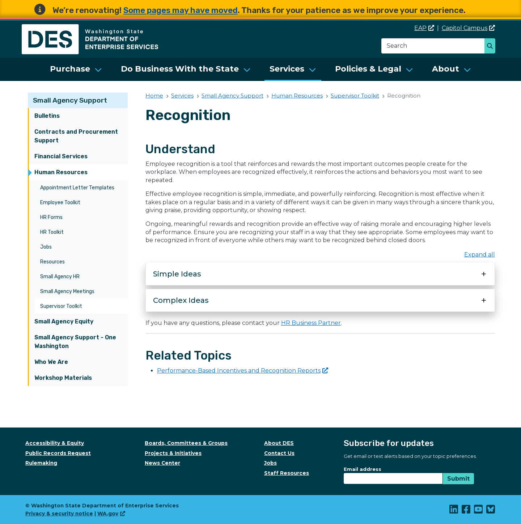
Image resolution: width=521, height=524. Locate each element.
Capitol (468, 28)
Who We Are (51, 361)
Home (154, 95)
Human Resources (61, 172)
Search (492, 46)
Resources (52, 262)
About (445, 69)
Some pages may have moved (180, 10)
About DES (279, 443)
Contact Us (279, 453)
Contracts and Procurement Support (76, 136)
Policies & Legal (368, 69)
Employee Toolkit (60, 202)
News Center (162, 463)
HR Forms (51, 217)
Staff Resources (286, 473)
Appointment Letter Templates (77, 188)
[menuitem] (76, 69)
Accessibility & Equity (54, 443)
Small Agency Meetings (67, 291)
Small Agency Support (70, 100)
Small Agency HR (60, 277)
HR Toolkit (52, 232)
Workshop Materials (63, 377)
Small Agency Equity (63, 321)
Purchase (70, 69)
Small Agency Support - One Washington (75, 341)
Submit (458, 478)
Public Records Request (58, 453)
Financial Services (61, 156)
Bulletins (47, 115)
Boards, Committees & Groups (186, 443)
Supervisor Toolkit (61, 306)
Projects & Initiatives (173, 453)
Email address (362, 469)
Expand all (479, 254)
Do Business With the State (180, 69)
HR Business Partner (311, 322)
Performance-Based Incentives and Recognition (242, 370)
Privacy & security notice (59, 513)
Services (287, 69)
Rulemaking (41, 463)
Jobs (46, 247)
